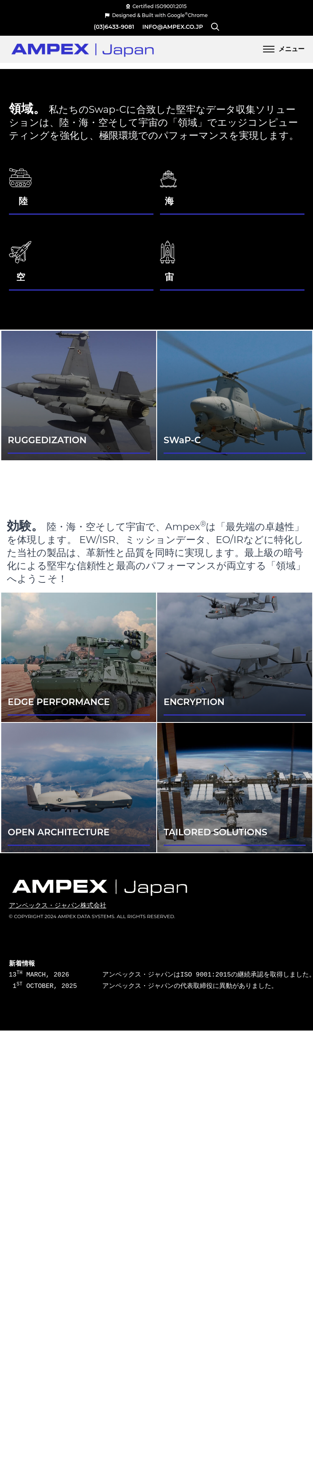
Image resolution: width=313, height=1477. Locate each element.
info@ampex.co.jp (172, 26)
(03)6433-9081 (114, 26)
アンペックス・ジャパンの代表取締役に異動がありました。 (177, 986)
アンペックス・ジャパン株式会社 (57, 905)
